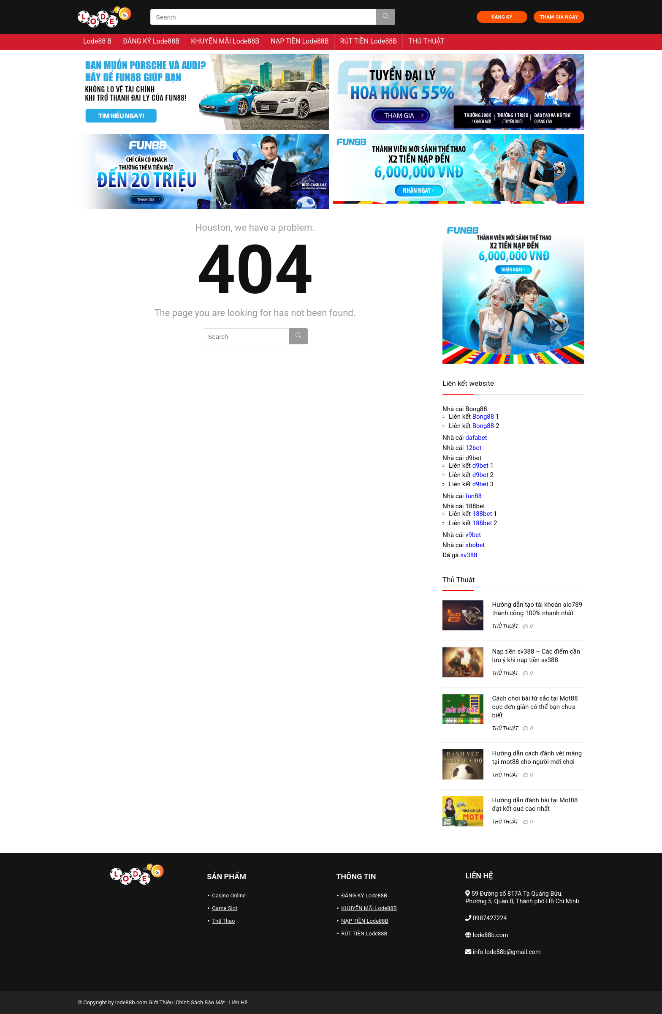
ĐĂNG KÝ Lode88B (151, 41)
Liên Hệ (238, 1002)
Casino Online (229, 895)
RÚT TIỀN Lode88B (368, 41)
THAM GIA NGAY (559, 17)
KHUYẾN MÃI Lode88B (225, 41)
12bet (473, 448)
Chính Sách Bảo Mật (200, 1002)
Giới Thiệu (161, 1002)
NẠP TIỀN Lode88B (299, 41)
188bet (482, 514)
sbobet (475, 545)
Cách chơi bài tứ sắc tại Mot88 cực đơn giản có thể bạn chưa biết (535, 707)
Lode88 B (97, 41)
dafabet (476, 438)
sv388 (468, 555)
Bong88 (483, 416)
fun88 (473, 496)
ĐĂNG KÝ (502, 17)
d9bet (480, 465)
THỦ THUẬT (426, 41)
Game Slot (224, 908)
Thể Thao (223, 921)
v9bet (473, 535)
